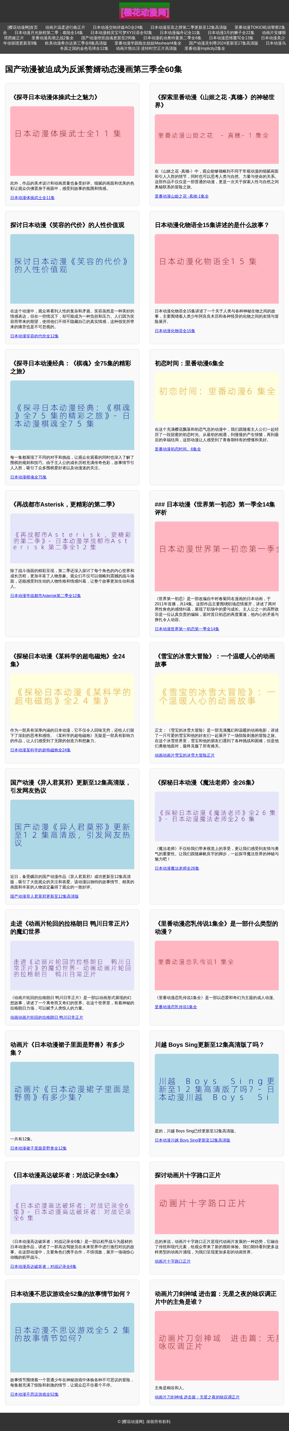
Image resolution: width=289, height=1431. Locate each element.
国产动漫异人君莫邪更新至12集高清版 (44, 896)
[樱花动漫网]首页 (23, 27)
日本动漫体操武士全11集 (32, 198)
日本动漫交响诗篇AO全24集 (118, 27)
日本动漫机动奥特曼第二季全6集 (172, 38)
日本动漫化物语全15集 (175, 331)
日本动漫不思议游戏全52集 (34, 1394)
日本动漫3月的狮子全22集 (231, 33)
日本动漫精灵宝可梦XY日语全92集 (121, 33)
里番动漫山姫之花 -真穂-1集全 (182, 196)
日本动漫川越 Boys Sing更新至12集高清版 (192, 1140)
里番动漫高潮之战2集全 (53, 38)
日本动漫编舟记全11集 (180, 33)
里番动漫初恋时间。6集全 (178, 449)
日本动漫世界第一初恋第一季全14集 (187, 629)
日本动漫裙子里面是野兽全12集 (38, 1148)
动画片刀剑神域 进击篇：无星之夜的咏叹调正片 (197, 1397)
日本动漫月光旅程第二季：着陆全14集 (48, 33)
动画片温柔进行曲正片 (65, 27)
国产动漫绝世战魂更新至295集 (108, 38)
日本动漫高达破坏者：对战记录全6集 (43, 1266)
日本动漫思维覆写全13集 (231, 38)
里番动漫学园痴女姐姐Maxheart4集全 (148, 43)
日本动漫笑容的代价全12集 (34, 336)
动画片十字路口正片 (173, 1261)
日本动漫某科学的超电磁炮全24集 (40, 750)
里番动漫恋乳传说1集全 (176, 1007)
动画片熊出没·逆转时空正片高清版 (146, 48)
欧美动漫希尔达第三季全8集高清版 (76, 43)
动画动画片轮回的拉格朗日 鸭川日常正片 (46, 1017)
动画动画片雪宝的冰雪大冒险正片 (185, 755)
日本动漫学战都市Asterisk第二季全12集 (45, 596)
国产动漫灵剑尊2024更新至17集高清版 (223, 43)
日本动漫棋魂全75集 (28, 477)
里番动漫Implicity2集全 (204, 48)
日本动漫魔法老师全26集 (177, 868)
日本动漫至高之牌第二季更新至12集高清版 (188, 27)
